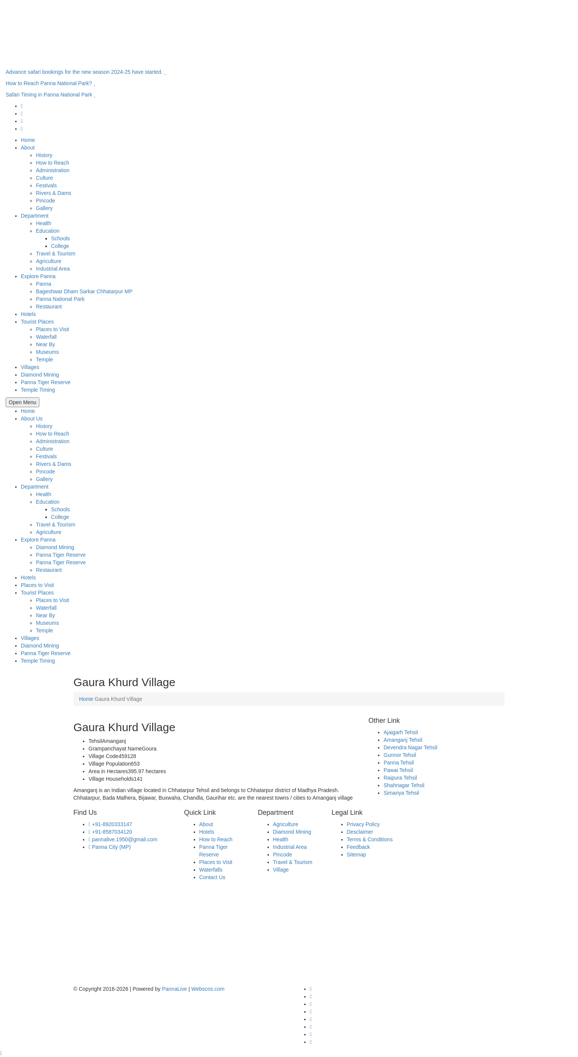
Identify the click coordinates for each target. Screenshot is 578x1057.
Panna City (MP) (110, 847)
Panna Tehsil (399, 763)
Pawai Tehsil (398, 770)
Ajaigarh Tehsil (401, 732)
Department (34, 216)
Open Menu (22, 402)
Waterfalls (211, 870)
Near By (45, 344)
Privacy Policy (363, 824)
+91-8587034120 (110, 832)
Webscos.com (208, 989)
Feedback (358, 847)
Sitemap (356, 855)
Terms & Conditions (370, 839)
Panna (43, 284)
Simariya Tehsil (401, 793)
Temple (44, 359)
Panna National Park (60, 299)
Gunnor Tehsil (400, 755)
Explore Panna (38, 276)
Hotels (28, 314)
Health (43, 223)
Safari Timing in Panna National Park (50, 95)
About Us (32, 419)
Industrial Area (53, 269)
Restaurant (49, 307)
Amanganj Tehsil (403, 740)
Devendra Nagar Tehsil (410, 747)
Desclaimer (360, 832)
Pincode (45, 201)
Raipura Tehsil (400, 778)
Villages (30, 367)
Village (281, 870)
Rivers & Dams (53, 193)
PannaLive (174, 989)
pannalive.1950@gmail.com (123, 839)
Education (47, 231)
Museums (47, 352)
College (60, 246)
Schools (60, 238)
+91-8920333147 (110, 824)
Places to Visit (52, 329)
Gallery (44, 208)
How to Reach (52, 163)
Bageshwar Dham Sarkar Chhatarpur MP (84, 291)
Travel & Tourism (55, 254)
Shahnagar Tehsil (404, 785)
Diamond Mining (40, 375)
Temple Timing (38, 390)
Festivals (46, 185)
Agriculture (48, 261)
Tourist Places (37, 322)
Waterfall (46, 337)
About (28, 148)
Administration (53, 170)
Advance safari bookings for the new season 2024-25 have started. (86, 72)
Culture (44, 178)
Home (28, 140)
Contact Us (212, 877)
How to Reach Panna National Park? (50, 83)
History (44, 155)
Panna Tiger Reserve (46, 382)
